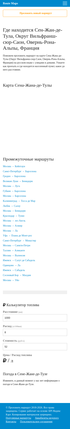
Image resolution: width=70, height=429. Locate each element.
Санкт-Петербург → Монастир (19, 240)
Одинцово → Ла (11, 265)
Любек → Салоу (11, 206)
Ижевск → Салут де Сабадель (19, 260)
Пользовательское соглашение (36, 421)
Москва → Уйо (11, 280)
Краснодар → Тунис (14, 215)
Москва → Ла (10, 230)
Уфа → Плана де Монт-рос (17, 235)
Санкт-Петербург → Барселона (19, 171)
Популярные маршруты (18, 418)
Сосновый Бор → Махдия (17, 275)
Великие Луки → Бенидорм (18, 181)
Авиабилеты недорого (47, 418)
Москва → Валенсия (14, 255)
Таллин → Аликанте (14, 250)
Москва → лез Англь (14, 220)
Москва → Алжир (12, 225)
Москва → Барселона (14, 196)
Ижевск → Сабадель (14, 270)
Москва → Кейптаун (14, 166)
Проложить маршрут (19, 407)
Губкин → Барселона (14, 191)
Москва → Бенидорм (14, 210)
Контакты (11, 421)
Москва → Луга (11, 186)
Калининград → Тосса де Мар (19, 201)
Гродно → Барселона (14, 176)
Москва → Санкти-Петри (16, 245)
